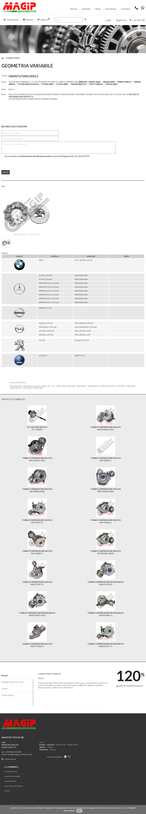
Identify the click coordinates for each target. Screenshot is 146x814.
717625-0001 (120, 386)
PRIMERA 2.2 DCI (45, 308)
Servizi (73, 8)
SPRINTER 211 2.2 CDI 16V (49, 283)
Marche (28, 19)
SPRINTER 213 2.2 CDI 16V (49, 287)
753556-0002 (38, 388)
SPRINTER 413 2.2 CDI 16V (49, 302)
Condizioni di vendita (12, 776)
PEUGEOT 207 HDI (82, 340)
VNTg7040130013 (16, 386)
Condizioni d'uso (10, 771)
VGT (53, 386)
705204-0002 (70, 386)
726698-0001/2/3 (16, 388)
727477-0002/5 (27, 388)
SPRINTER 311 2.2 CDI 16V (49, 291)
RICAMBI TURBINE (13, 58)
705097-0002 (60, 386)
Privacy (7, 791)
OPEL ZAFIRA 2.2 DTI (82, 335)
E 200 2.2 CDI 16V (45, 275)
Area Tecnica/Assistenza (13, 786)
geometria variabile (40, 386)
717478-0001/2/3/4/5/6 (107, 386)
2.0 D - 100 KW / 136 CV (83, 260)
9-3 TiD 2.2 (43, 355)
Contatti (125, 8)
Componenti (11, 19)
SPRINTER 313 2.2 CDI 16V (49, 295)
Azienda (86, 8)
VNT (49, 386)
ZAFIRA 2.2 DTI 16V (46, 335)
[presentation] (18, 162)
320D (41, 260)
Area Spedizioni (10, 781)
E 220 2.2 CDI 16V (45, 279)
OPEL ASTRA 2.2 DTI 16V (84, 323)
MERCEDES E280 (81, 275)
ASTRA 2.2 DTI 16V (46, 323)
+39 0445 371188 (8, 759)
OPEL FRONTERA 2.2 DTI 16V (86, 327)
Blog (97, 8)
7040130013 (27, 386)
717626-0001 (130, 386)
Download (110, 8)
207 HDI (42, 340)
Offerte (43, 19)
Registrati (121, 20)
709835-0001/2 (81, 386)
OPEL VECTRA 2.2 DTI (83, 331)
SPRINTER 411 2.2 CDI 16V (49, 298)
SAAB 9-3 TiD (80, 355)
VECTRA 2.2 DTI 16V (46, 331)
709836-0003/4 (93, 386)
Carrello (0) (138, 20)
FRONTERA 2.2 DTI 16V (48, 327)
